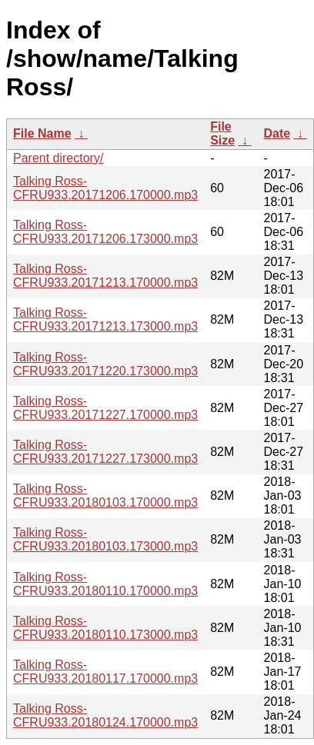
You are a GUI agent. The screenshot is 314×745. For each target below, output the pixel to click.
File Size (222, 133)
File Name (42, 133)
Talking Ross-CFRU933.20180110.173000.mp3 (105, 627)
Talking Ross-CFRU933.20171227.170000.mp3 (105, 407)
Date (277, 133)
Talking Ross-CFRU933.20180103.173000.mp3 (105, 539)
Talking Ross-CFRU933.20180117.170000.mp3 (105, 671)
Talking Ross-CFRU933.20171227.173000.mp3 (105, 451)
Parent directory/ (58, 158)
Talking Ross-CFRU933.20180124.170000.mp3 (105, 715)
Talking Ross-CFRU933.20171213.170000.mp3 (105, 275)
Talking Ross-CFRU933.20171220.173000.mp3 (105, 364)
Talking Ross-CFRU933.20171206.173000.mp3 (105, 231)
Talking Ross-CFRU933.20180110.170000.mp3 (105, 583)
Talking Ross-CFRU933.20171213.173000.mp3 (105, 319)
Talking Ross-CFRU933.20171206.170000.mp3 (105, 188)
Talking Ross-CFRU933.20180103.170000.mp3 (105, 495)
